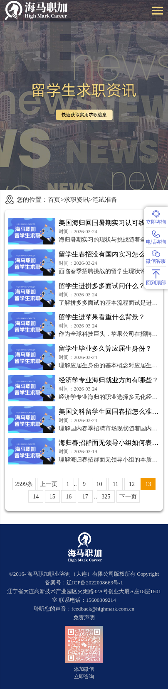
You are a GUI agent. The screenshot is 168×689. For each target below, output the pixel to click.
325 (105, 497)
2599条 (24, 484)
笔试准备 (104, 199)
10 (99, 484)
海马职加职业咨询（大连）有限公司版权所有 (81, 574)
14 (36, 497)
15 (52, 497)
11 (115, 484)
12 (132, 484)
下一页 (128, 497)
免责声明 (84, 617)
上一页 (48, 484)
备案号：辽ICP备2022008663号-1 (84, 582)
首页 (54, 199)
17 (85, 497)
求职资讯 (76, 199)
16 (69, 497)
